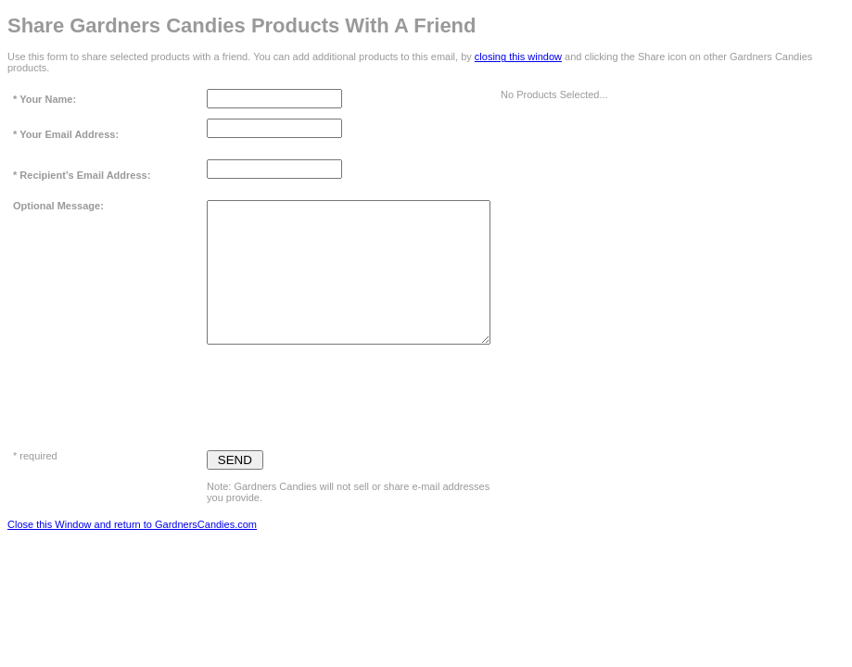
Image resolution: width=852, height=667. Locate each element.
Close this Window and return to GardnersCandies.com (132, 524)
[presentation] (348, 393)
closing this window (518, 56)
